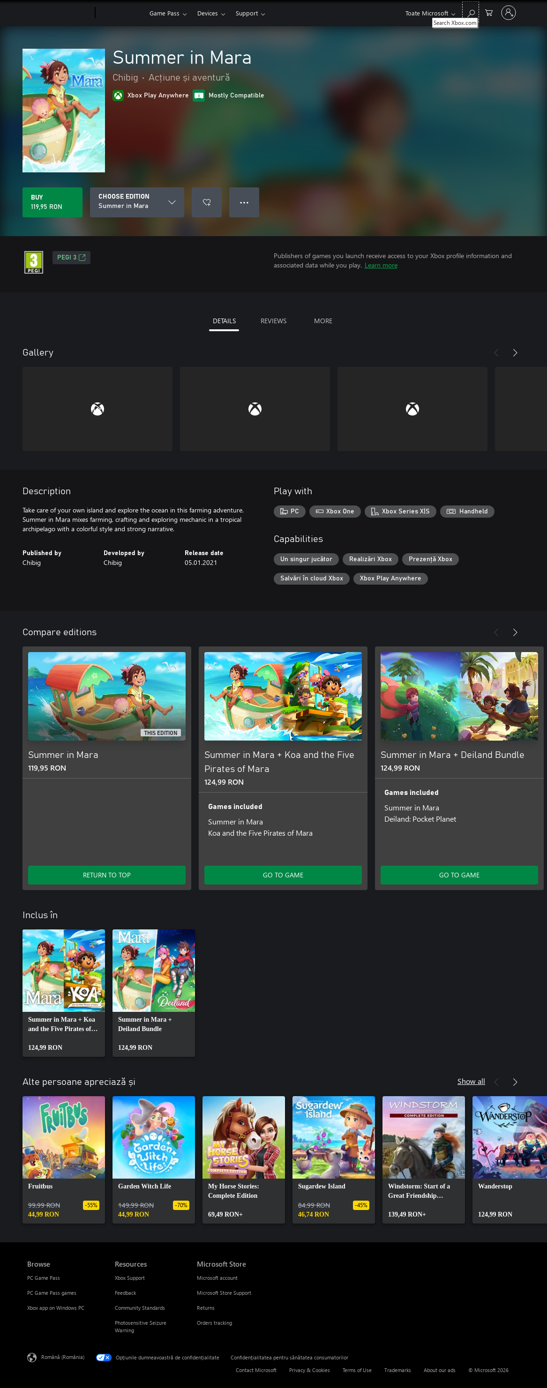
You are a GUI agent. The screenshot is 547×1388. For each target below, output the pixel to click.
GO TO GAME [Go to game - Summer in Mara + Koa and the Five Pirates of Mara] (283, 874)
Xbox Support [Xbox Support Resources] (130, 1278)
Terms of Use (357, 1370)
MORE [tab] (323, 320)
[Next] (515, 352)
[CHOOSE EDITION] (137, 202)
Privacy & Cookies (309, 1370)
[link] (63, 993)
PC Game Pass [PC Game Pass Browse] (43, 1278)
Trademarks (397, 1370)
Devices (207, 13)
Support (247, 13)
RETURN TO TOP (107, 874)
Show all (471, 1081)
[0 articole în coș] (489, 12)
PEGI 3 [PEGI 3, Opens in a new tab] (71, 257)
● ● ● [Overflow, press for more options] (244, 202)
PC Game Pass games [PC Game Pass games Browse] (51, 1293)
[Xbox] (121, 13)
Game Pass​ (165, 13)
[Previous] (496, 352)
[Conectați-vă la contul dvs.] (508, 12)
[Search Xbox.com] (470, 11)
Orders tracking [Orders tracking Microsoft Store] (214, 1323)
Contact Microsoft (256, 1370)
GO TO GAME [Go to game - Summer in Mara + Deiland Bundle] (459, 874)
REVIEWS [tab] (273, 320)
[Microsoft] (59, 13)
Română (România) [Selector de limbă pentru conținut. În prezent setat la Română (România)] (62, 1357)
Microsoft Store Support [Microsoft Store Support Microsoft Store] (224, 1293)
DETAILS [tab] (224, 320)
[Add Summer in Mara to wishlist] (207, 202)
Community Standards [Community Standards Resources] (140, 1308)
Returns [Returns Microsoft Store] (206, 1308)
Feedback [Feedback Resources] (125, 1293)
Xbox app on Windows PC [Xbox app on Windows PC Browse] (55, 1308)
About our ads (440, 1370)
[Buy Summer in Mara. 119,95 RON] (52, 202)
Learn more (381, 264)
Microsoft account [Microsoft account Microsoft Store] (217, 1278)
